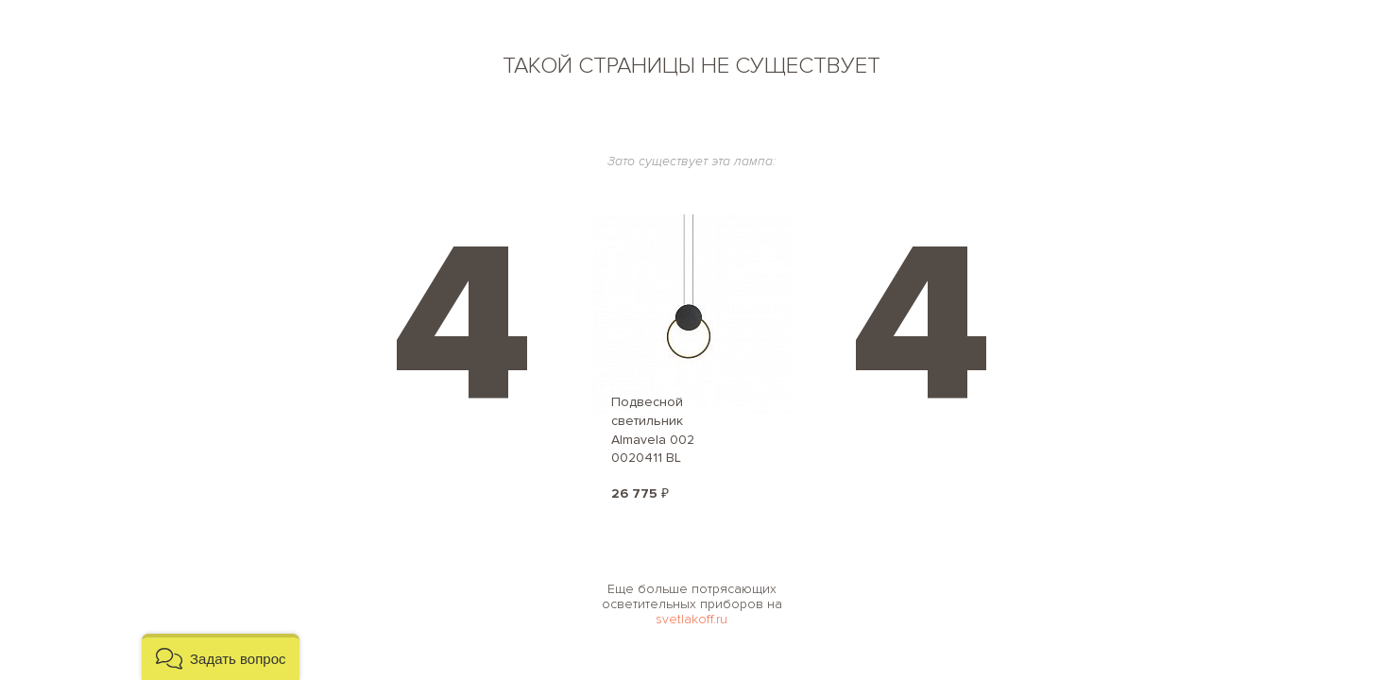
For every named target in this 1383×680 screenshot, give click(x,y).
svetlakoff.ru (691, 619)
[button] (220, 657)
